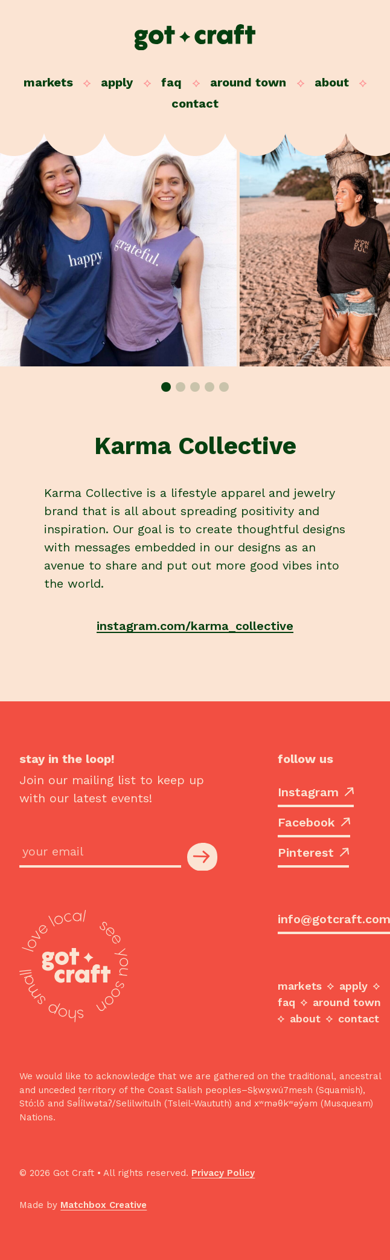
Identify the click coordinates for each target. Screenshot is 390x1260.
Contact (195, 103)
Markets (48, 82)
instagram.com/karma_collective (195, 626)
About (332, 82)
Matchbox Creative (103, 1205)
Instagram (316, 792)
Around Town (248, 82)
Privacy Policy (223, 1172)
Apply (117, 82)
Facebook (314, 822)
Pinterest (313, 852)
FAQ (171, 82)
